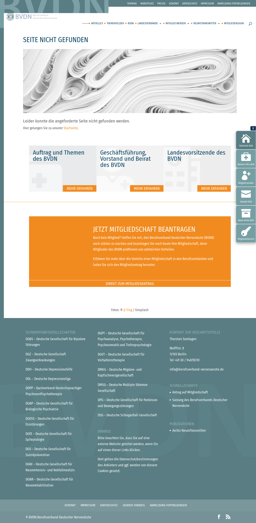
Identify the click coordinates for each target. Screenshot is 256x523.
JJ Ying (127, 310)
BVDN (131, 23)
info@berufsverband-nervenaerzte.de (197, 369)
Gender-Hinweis (134, 505)
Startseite (71, 128)
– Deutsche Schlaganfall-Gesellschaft (127, 415)
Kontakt (174, 3)
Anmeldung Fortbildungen (233, 3)
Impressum (207, 3)
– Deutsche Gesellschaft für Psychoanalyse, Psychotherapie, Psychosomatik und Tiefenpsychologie (125, 339)
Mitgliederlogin (234, 23)
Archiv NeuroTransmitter (189, 430)
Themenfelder (115, 23)
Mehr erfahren (80, 188)
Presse (161, 3)
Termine (132, 3)
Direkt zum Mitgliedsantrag (130, 283)
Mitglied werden (176, 23)
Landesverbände (148, 23)
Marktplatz (147, 3)
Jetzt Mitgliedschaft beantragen (144, 229)
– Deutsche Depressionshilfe (49, 369)
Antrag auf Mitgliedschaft (190, 392)
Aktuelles (97, 23)
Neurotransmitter (204, 23)
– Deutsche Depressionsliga (48, 379)
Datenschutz (189, 3)
